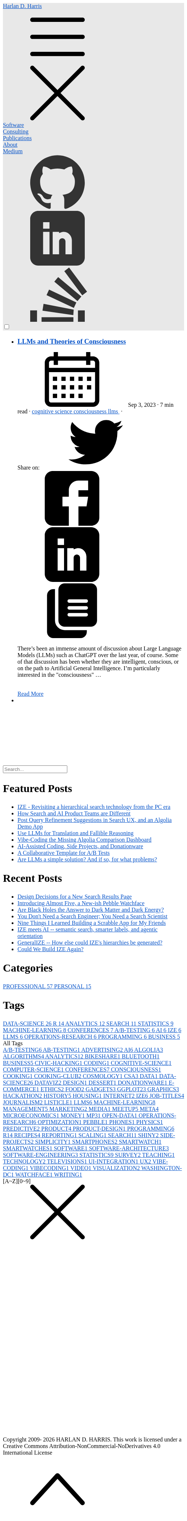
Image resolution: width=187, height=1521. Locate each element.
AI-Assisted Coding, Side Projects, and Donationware (80, 846)
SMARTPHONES (95, 1142)
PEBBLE (96, 1122)
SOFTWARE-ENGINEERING (41, 1155)
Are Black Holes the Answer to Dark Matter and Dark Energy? (90, 910)
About (10, 145)
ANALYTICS (85, 1023)
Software (13, 125)
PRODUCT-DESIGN (100, 1129)
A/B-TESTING (135, 1030)
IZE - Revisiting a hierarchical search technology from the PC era (93, 807)
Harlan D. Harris (93, 62)
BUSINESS (164, 1037)
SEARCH (122, 1023)
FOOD (75, 1089)
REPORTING (60, 1135)
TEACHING (158, 1155)
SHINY (149, 1135)
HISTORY (58, 1096)
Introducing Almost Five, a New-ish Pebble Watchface (80, 903)
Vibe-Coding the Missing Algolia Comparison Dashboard (84, 840)
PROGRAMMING (123, 1037)
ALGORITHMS (24, 1056)
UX (146, 1161)
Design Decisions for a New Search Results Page (74, 896)
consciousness (90, 411)
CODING (97, 1063)
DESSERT (103, 1083)
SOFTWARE (71, 1148)
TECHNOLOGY (25, 1161)
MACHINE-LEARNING (35, 1030)
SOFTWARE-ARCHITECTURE (129, 1148)
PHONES (122, 1122)
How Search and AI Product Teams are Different (74, 813)
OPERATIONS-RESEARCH (61, 1037)
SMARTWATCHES (28, 1148)
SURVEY (128, 1155)
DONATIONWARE (143, 1083)
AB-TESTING (62, 1050)
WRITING (68, 1174)
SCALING (93, 1135)
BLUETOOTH (141, 1056)
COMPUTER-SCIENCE (34, 1069)
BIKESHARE (103, 1056)
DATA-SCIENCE (28, 1023)
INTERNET (119, 1096)
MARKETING (69, 1109)
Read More (30, 694)
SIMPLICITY (53, 1142)
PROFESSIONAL (28, 986)
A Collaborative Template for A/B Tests (63, 853)
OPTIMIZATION (60, 1122)
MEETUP (126, 1109)
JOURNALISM (23, 1102)
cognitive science (53, 411)
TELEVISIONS (67, 1161)
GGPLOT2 (132, 1089)
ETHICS (53, 1089)
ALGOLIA (148, 1050)
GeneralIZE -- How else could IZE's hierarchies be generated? (89, 942)
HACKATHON (23, 1096)
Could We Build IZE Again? (50, 949)
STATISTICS (156, 1023)
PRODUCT (57, 1129)
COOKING (18, 1076)
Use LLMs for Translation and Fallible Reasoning (75, 833)
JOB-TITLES (167, 1096)
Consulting (15, 131)
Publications (17, 138)
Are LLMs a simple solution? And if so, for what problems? (87, 859)
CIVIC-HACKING (59, 1063)
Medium (13, 151)
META (149, 1109)
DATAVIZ (49, 1083)
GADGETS (101, 1089)
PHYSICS (149, 1122)
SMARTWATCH (140, 1142)
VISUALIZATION (117, 1168)
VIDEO (81, 1168)
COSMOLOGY (103, 1076)
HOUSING (88, 1096)
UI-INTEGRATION (114, 1161)
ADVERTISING (102, 1050)
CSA (132, 1076)
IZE (174, 1030)
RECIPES (28, 1135)
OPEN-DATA (120, 1115)
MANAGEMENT (26, 1109)
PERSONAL (72, 986)
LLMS (13, 1037)
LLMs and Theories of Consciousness (71, 341)
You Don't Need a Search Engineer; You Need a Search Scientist (92, 916)
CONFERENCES (91, 1030)
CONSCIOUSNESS (136, 1069)
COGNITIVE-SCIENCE (141, 1063)
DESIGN (76, 1083)
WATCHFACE (34, 1174)
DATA (149, 1076)
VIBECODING (50, 1168)
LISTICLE (58, 1102)
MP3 (94, 1115)
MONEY (74, 1115)
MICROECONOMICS (32, 1115)
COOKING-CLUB (58, 1076)
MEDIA (100, 1109)
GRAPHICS (163, 1089)
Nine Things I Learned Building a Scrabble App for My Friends (91, 923)
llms (114, 411)
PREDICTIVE (22, 1129)
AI (162, 1030)
